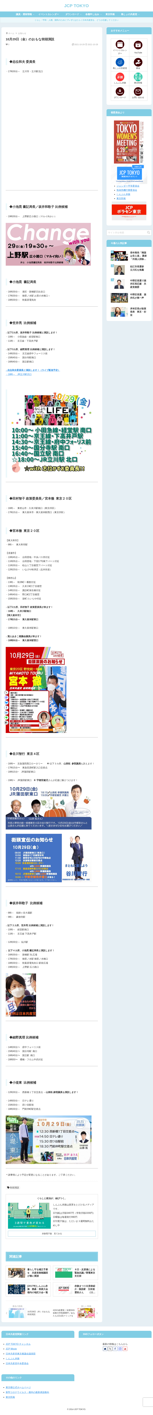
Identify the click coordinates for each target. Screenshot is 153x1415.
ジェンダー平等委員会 (128, 186)
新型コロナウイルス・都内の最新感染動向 (27, 1392)
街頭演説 (13, 1187)
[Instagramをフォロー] (120, 1349)
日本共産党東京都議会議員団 (20, 1353)
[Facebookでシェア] (6, 707)
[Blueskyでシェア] (6, 702)
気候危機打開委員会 (127, 190)
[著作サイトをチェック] (105, 1349)
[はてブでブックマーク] (6, 712)
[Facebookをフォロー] (115, 1349)
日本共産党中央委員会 (17, 1363)
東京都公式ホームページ (18, 1387)
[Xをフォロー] (110, 1349)
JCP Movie (11, 1349)
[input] (129, 233)
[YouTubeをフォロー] (125, 1349)
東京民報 (121, 198)
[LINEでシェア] (6, 717)
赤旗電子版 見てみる (52, 1233)
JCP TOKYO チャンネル (18, 1344)
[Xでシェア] (6, 692)
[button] (6, 722)
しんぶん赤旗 (123, 194)
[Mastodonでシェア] (6, 697)
